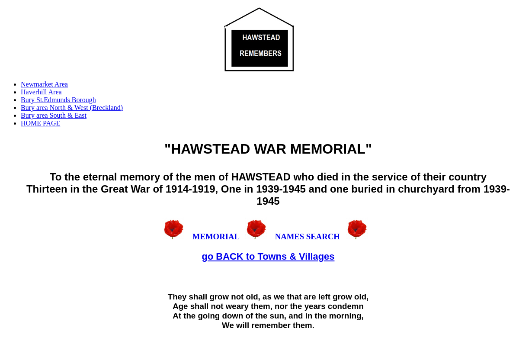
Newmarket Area (44, 84)
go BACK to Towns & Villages (268, 256)
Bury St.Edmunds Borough (58, 99)
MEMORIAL (215, 236)
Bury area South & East (53, 115)
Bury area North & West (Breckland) (72, 107)
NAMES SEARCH (307, 236)
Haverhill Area (41, 92)
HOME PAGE (40, 123)
